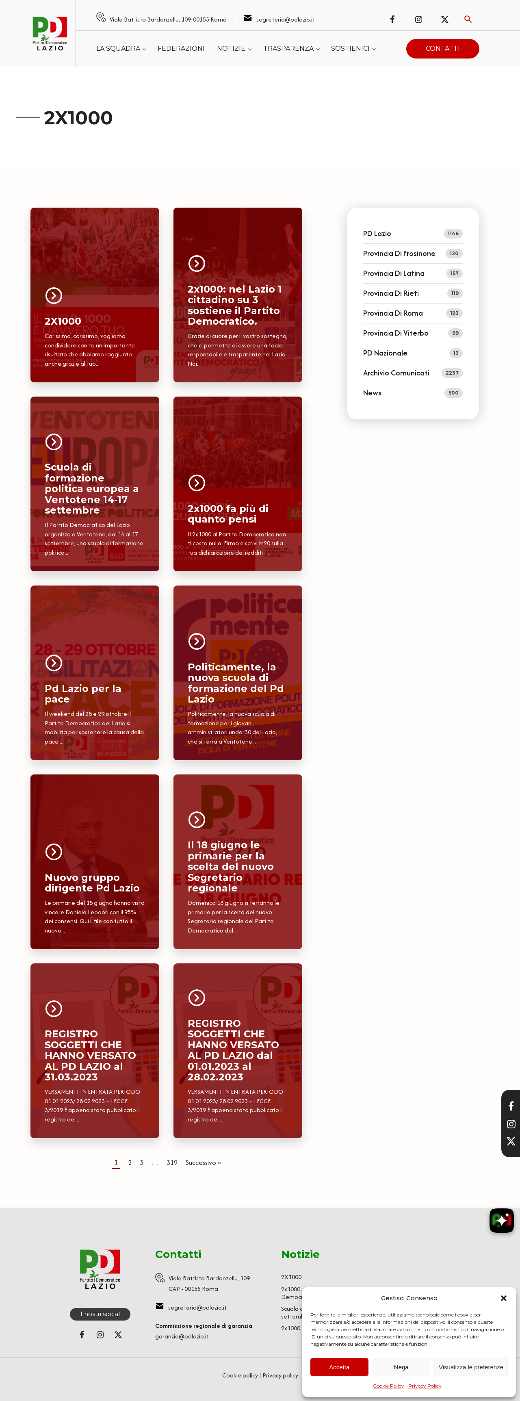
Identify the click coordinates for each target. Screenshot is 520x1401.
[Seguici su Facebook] (392, 19)
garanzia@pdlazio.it (182, 1336)
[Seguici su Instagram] (418, 19)
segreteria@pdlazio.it (285, 19)
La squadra (118, 48)
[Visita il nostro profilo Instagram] (511, 1124)
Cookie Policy (388, 1386)
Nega (401, 1367)
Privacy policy (280, 1375)
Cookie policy (240, 1375)
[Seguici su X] (511, 1141)
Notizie (231, 48)
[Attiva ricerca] (468, 19)
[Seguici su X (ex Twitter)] (445, 19)
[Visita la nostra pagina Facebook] (511, 1106)
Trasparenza (288, 48)
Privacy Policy (425, 1386)
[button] (504, 1298)
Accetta (339, 1367)
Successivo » (203, 1162)
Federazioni (181, 48)
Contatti (443, 48)
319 (172, 1162)
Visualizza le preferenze (471, 1367)
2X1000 (291, 1277)
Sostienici (350, 48)
